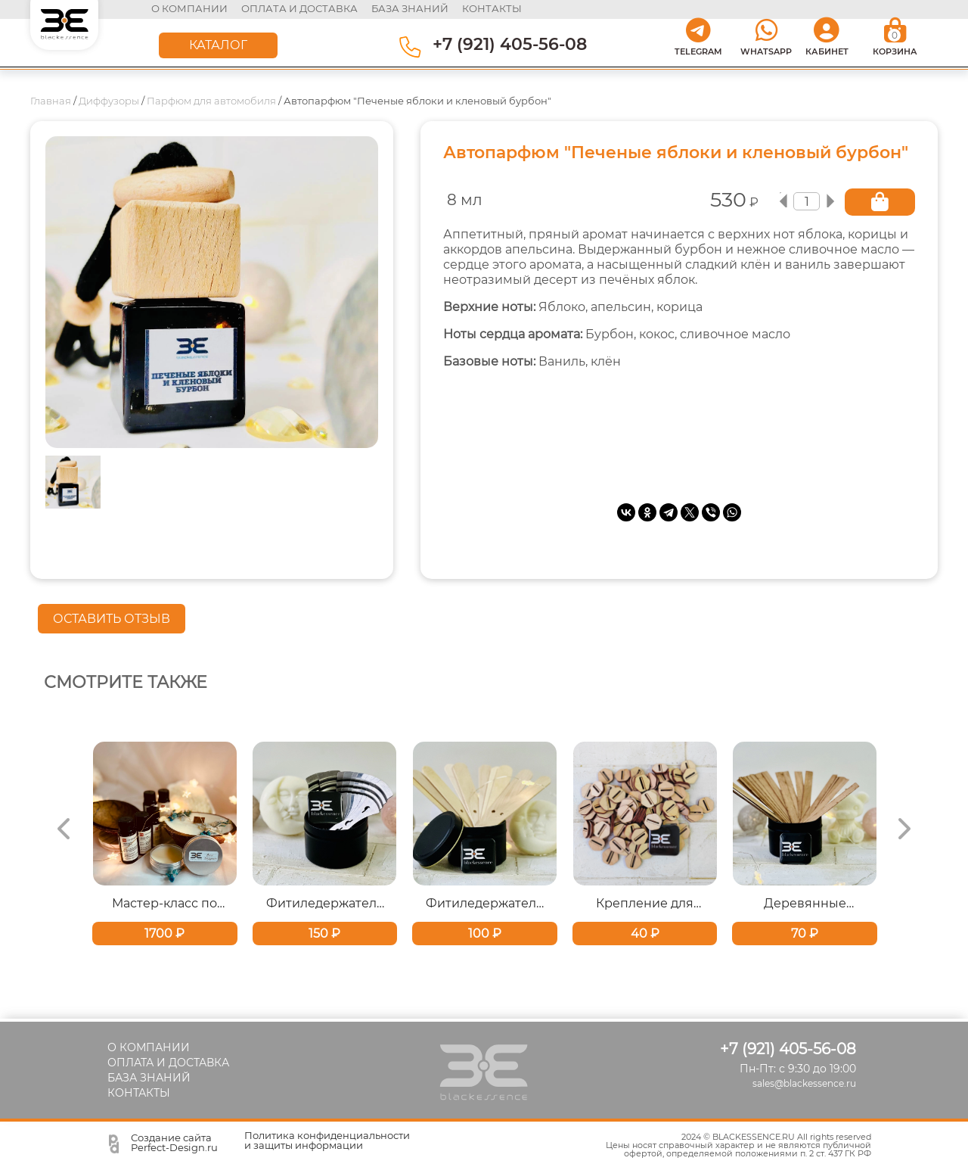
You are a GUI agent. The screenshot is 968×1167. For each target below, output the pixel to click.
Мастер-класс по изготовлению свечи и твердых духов (164, 901)
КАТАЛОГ (218, 43)
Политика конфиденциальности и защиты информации (327, 1138)
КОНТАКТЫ (138, 1090)
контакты (492, 8)
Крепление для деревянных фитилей (644, 901)
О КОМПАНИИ (190, 8)
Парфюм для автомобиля (211, 98)
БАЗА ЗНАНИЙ (149, 1075)
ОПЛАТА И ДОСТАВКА (168, 1060)
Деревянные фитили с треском (805, 901)
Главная (50, 98)
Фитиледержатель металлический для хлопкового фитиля (324, 901)
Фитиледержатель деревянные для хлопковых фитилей (484, 901)
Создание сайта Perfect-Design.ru (174, 1140)
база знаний (411, 8)
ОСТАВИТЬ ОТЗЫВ (111, 616)
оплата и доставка (300, 8)
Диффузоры (109, 98)
